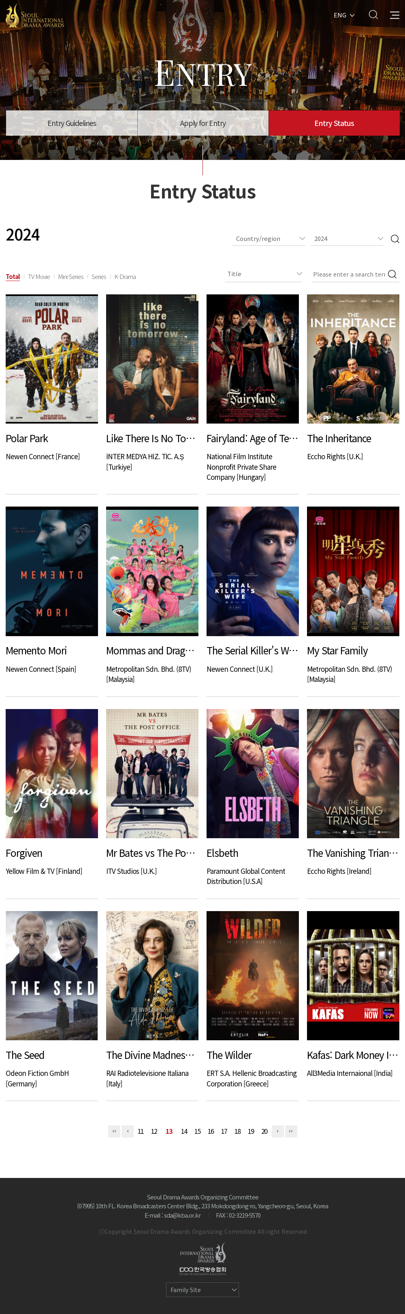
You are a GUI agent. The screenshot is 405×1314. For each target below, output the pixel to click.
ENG (340, 14)
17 (224, 1131)
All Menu (394, 14)
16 (211, 1131)
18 (237, 1131)
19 (251, 1131)
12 (154, 1131)
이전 (128, 1131)
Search (373, 14)
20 (264, 1131)
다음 (278, 1131)
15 (197, 1131)
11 (141, 1131)
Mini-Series (70, 276)
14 (184, 1131)
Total (13, 276)
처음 (114, 1131)
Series (99, 276)
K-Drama (125, 276)
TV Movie (39, 276)
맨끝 (291, 1131)
